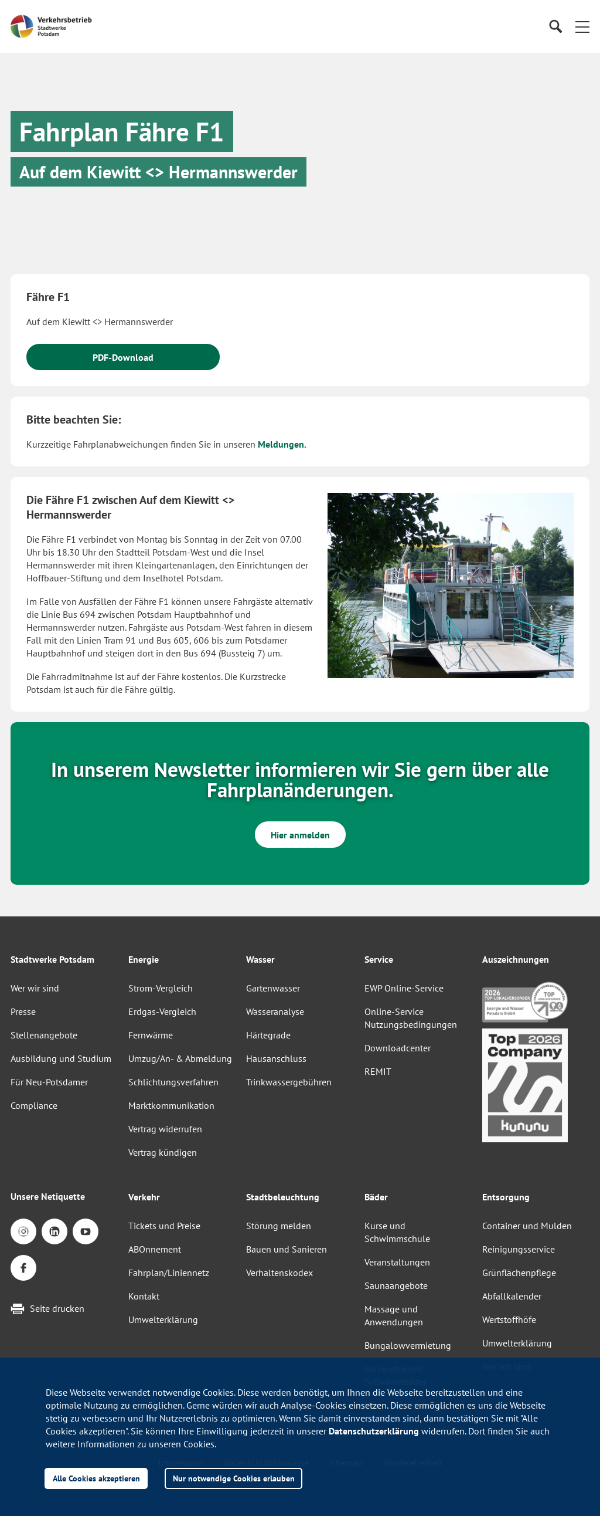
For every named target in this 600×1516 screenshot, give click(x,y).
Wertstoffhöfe (509, 1319)
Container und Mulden (527, 1225)
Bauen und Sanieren (286, 1249)
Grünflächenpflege (519, 1272)
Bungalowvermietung (407, 1345)
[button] (582, 26)
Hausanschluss (276, 1058)
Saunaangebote (396, 1285)
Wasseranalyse (275, 1011)
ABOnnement (154, 1249)
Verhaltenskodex (279, 1272)
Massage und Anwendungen (393, 1315)
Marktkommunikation (171, 1105)
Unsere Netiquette (48, 1196)
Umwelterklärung (163, 1319)
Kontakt (143, 1296)
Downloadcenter (397, 1048)
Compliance (34, 1105)
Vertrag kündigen (162, 1152)
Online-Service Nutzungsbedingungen (410, 1018)
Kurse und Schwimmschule (397, 1232)
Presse (23, 1011)
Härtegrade (268, 1035)
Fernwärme (150, 1035)
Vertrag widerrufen (165, 1129)
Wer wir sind (35, 988)
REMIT (377, 1071)
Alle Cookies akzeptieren (96, 1478)
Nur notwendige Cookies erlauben (234, 1478)
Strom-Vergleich (160, 988)
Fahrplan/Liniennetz (168, 1272)
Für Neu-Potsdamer (49, 1082)
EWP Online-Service (404, 988)
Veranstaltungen (397, 1262)
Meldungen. (282, 444)
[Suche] (555, 26)
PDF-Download (123, 357)
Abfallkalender (511, 1296)
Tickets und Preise (164, 1225)
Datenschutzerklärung (374, 1431)
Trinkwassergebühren (289, 1082)
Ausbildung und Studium (61, 1058)
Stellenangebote (44, 1035)
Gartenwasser (273, 988)
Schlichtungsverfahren (173, 1082)
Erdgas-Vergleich (162, 1011)
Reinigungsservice (518, 1249)
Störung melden (278, 1225)
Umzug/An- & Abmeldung (180, 1058)
